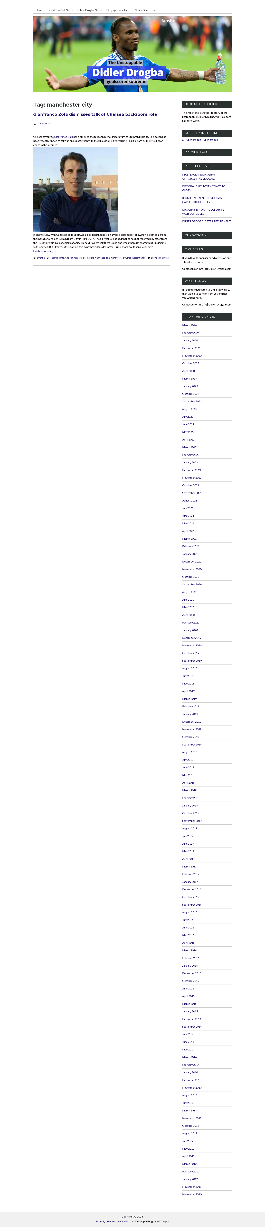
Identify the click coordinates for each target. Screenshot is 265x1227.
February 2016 (190, 957)
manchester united (136, 257)
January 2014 (190, 1072)
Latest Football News (60, 10)
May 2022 (188, 431)
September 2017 (192, 820)
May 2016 (188, 935)
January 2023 (190, 386)
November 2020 (192, 569)
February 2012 (190, 1171)
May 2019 (188, 683)
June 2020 (188, 599)
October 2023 (190, 363)
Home (39, 10)
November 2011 (192, 1186)
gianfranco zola (102, 257)
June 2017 (188, 843)
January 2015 (190, 1011)
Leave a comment (159, 257)
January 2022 (190, 462)
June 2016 (188, 927)
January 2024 (190, 340)
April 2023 (188, 370)
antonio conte (57, 257)
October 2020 (190, 576)
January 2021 (190, 553)
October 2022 (190, 393)
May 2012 (188, 1148)
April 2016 (188, 942)
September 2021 (192, 492)
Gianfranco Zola (63, 136)
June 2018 (188, 767)
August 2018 (189, 752)
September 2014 (192, 1026)
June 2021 (188, 515)
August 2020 (189, 592)
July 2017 (187, 835)
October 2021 (190, 485)
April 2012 (188, 1156)
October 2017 (190, 813)
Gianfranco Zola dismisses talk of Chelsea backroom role (95, 114)
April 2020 (188, 614)
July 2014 (187, 1034)
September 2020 (192, 584)
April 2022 (188, 439)
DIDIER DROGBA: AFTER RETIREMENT (206, 221)
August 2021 (189, 500)
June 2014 (188, 1041)
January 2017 (190, 881)
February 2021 (190, 546)
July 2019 (187, 675)
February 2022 (190, 454)
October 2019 (190, 653)
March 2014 (189, 1057)
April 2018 (188, 782)
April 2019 (188, 691)
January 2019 (190, 713)
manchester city (118, 257)
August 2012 (189, 1133)
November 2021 (192, 477)
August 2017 (189, 828)
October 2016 (190, 896)
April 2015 (188, 996)
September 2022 (192, 401)
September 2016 (192, 904)
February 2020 (190, 622)
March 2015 (189, 1003)
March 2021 (189, 538)
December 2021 (191, 470)
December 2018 (191, 721)
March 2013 (189, 1110)
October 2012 (190, 1125)
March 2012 (189, 1163)
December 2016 (191, 889)
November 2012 (192, 1118)
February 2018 (190, 797)
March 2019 (189, 698)
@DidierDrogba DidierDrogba (200, 139)
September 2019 (192, 660)
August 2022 (189, 409)
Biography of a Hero (118, 10)
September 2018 (192, 744)
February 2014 (190, 1064)
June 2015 (188, 988)
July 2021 (187, 508)
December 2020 (191, 561)
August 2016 (189, 912)
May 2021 (188, 523)
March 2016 (189, 950)
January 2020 (190, 630)
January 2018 (190, 805)
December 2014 (191, 1018)
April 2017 (188, 858)
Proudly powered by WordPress (114, 1221)
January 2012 (190, 1179)
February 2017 (190, 874)
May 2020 (188, 607)
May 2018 (188, 774)
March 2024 (189, 325)
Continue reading (44, 250)
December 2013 (191, 1079)
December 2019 (191, 637)
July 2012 (187, 1140)
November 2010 (192, 1194)
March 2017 (189, 866)
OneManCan (44, 123)
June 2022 (188, 424)
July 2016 (187, 919)
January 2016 (190, 965)
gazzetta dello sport (84, 257)
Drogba (41, 257)
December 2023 (191, 348)
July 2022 (187, 416)
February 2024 (190, 332)
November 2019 (192, 645)
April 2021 (188, 531)
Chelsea (69, 257)
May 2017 (188, 851)
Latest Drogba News (89, 10)
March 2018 (189, 790)
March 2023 (189, 378)
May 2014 (188, 1049)
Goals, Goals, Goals (146, 10)
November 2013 (192, 1087)
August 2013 (189, 1095)
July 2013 (187, 1102)
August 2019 (189, 668)
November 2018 (192, 729)
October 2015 (190, 980)
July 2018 (187, 759)
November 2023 (192, 355)
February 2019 (190, 706)
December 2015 (191, 973)
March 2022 (189, 447)
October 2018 (190, 736)
